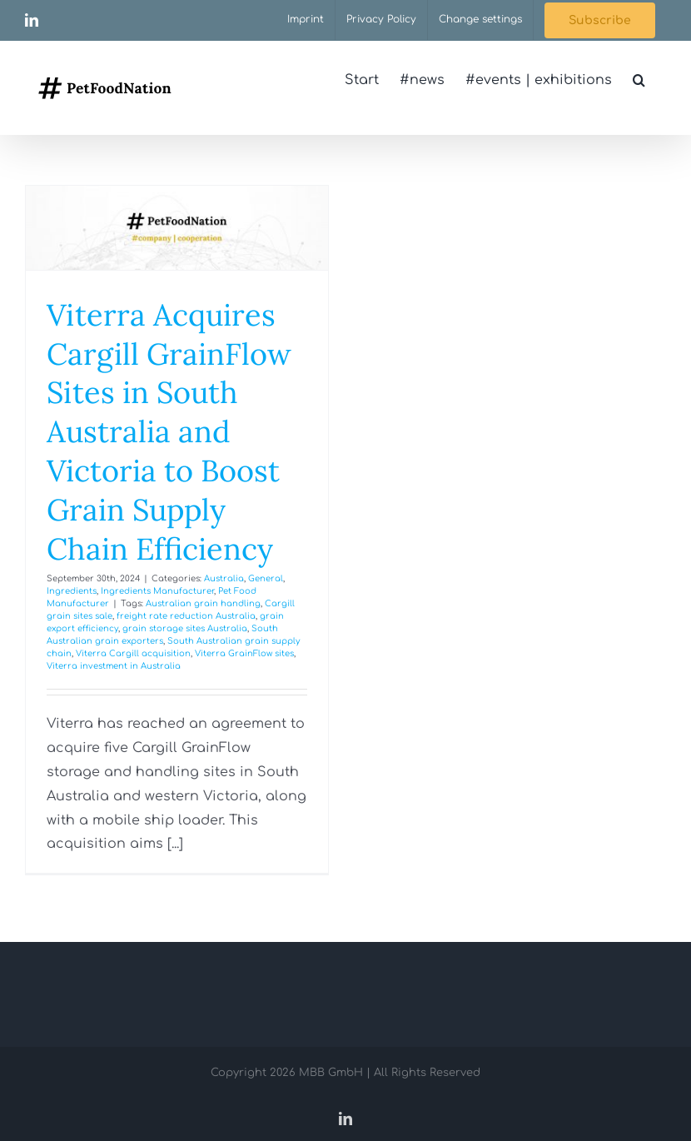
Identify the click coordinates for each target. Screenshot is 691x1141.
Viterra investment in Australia (114, 665)
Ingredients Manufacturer (157, 590)
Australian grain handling (203, 603)
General (265, 578)
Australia (224, 578)
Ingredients (72, 590)
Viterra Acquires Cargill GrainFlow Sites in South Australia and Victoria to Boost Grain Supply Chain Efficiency (169, 432)
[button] (639, 80)
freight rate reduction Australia (186, 615)
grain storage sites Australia (184, 628)
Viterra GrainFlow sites (244, 653)
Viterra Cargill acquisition (133, 653)
